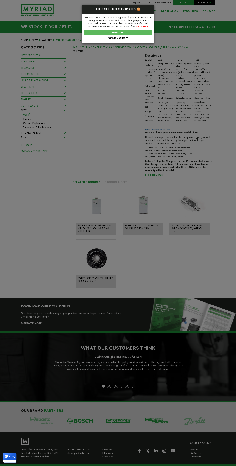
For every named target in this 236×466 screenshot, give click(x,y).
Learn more (142, 26)
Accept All (118, 32)
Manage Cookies (118, 38)
